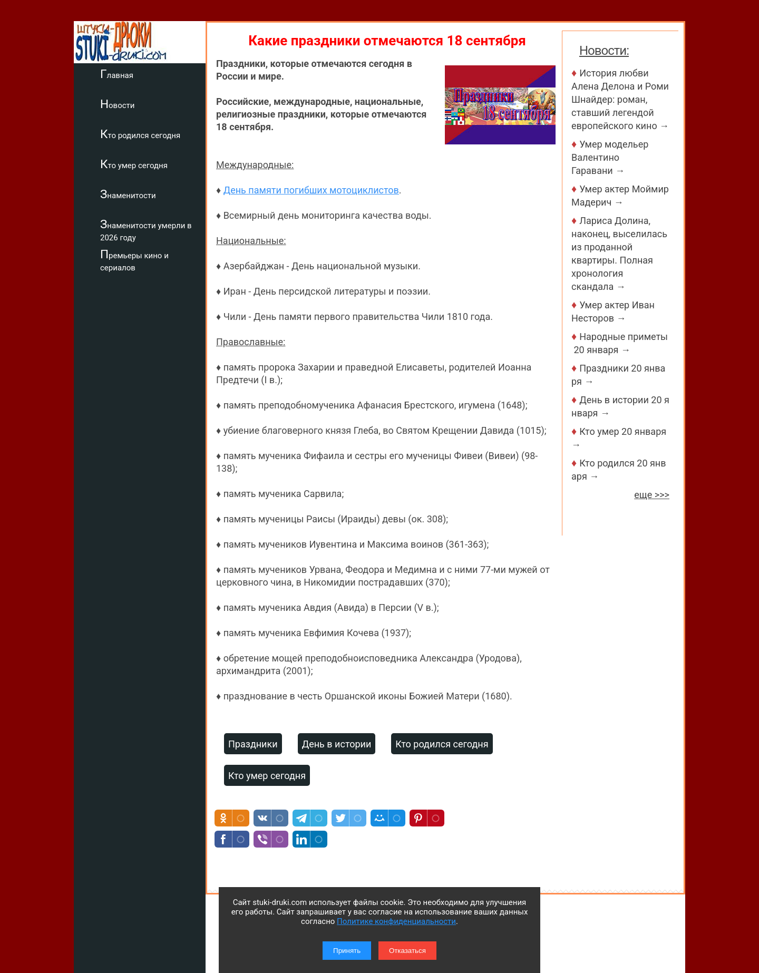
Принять (347, 951)
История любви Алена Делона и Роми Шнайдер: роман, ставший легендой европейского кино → (620, 99)
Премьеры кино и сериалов (134, 260)
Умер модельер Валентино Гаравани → (609, 157)
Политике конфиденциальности (396, 921)
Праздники (253, 744)
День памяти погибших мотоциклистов (311, 190)
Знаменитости (128, 194)
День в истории (337, 744)
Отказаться (407, 951)
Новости (117, 104)
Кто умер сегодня (134, 164)
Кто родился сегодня (140, 134)
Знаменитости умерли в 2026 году (146, 230)
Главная (116, 74)
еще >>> (651, 494)
